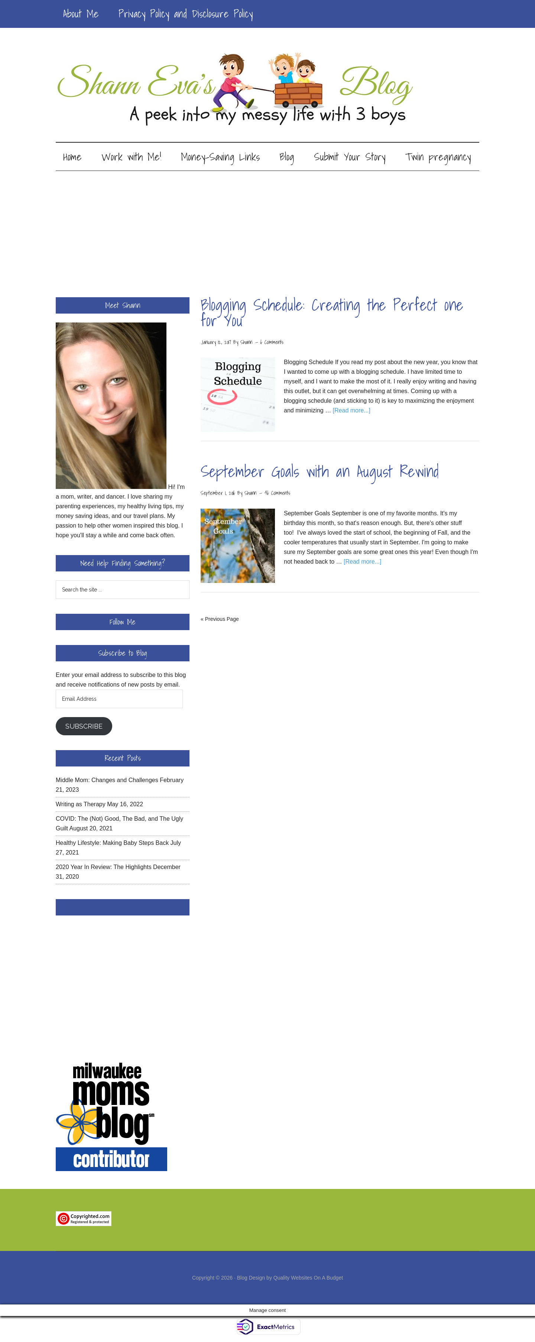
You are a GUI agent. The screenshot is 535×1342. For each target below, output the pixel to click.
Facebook (122, 908)
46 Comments (277, 494)
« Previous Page (220, 620)
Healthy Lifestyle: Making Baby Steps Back (112, 844)
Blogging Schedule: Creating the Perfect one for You (332, 314)
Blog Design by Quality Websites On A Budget (290, 1279)
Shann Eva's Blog (267, 90)
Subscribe (84, 727)
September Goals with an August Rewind (320, 472)
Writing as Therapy (81, 805)
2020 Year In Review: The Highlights (104, 868)
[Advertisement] (267, 228)
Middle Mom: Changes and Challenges (107, 781)
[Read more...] (351, 412)
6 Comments (271, 343)
